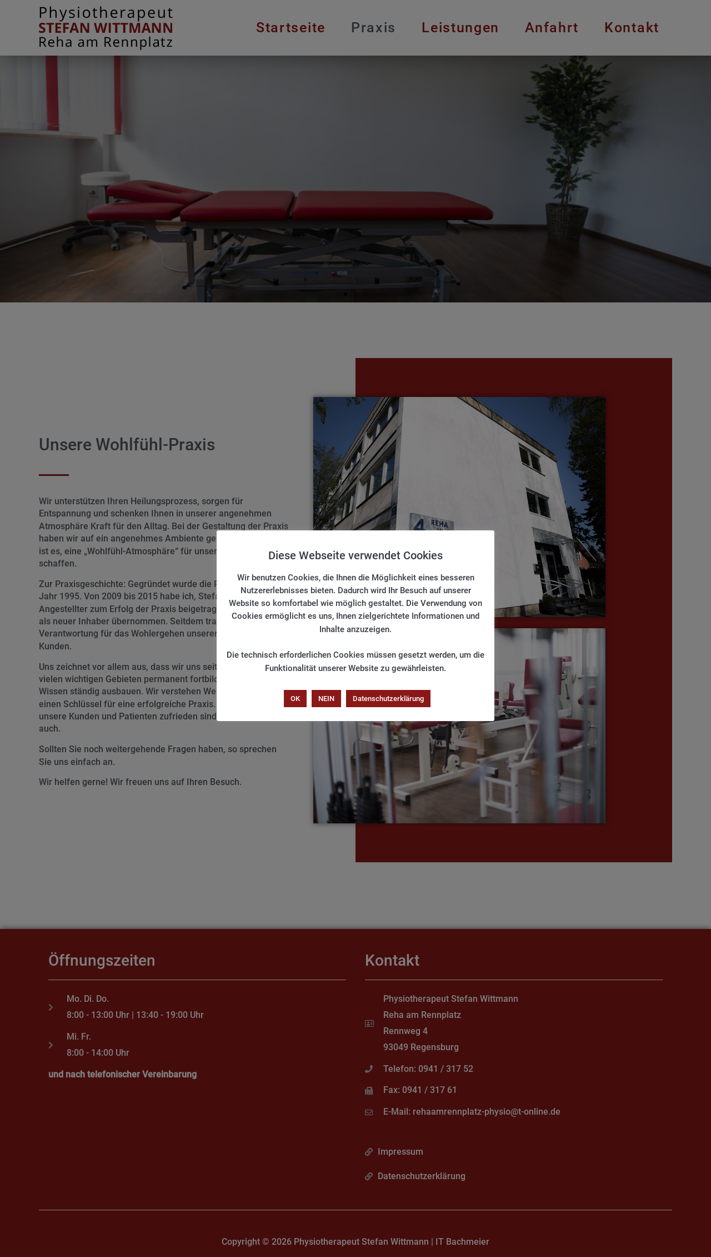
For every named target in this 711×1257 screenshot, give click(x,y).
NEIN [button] (326, 698)
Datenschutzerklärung (388, 698)
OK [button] (295, 698)
